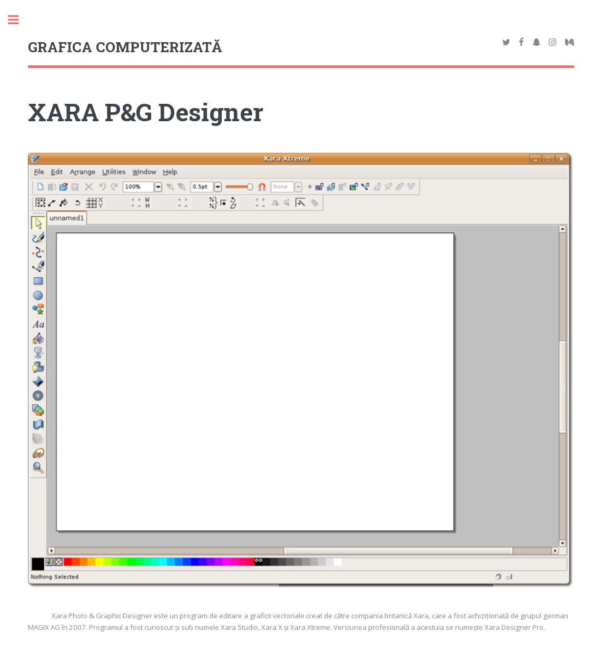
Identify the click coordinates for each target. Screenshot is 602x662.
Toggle (19, 20)
